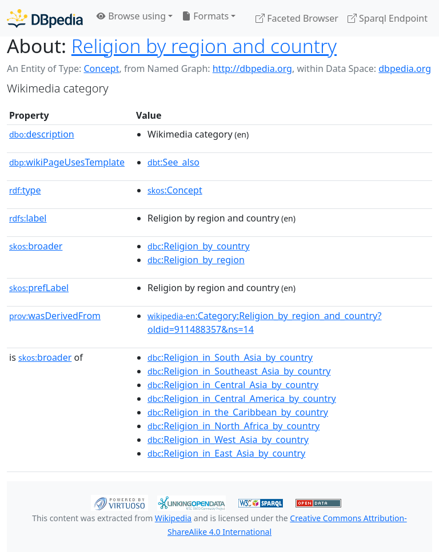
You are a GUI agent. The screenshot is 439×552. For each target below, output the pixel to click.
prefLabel (39, 287)
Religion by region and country (204, 46)
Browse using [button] (131, 16)
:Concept (174, 190)
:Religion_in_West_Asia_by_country (228, 439)
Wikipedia (173, 518)
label (28, 218)
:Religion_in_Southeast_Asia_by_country (238, 371)
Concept (101, 68)
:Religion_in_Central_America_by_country (241, 398)
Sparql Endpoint (388, 18)
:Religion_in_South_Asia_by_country (230, 357)
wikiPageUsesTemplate (67, 162)
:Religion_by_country (198, 246)
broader (35, 246)
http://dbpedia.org (252, 68)
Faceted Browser (297, 18)
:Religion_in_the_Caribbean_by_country (237, 412)
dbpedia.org (404, 68)
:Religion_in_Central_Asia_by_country (232, 384)
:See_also (173, 162)
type (25, 190)
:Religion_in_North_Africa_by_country (233, 426)
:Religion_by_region (196, 259)
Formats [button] (205, 16)
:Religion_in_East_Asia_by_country (226, 453)
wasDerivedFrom (55, 315)
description (41, 134)
